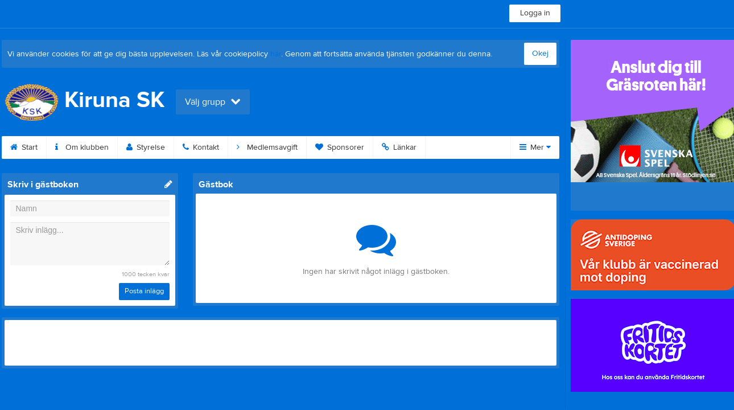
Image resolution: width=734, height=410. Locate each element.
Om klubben (82, 147)
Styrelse (145, 147)
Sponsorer (339, 147)
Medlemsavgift (267, 147)
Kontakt (201, 147)
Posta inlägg (144, 291)
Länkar (399, 147)
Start (24, 147)
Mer (535, 147)
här (275, 54)
